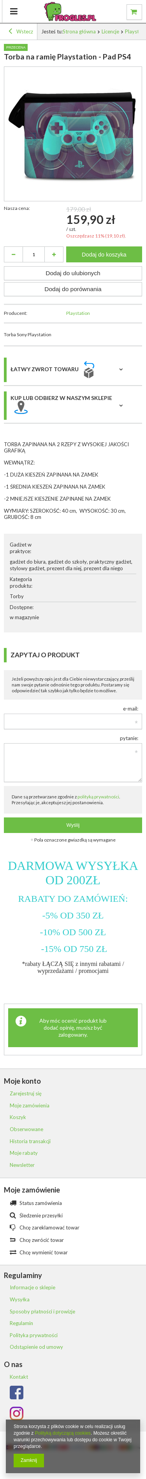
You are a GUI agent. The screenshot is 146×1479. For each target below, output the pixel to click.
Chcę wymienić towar (43, 1252)
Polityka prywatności (34, 1335)
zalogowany (72, 1034)
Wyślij (73, 825)
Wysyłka (20, 1300)
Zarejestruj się (26, 1094)
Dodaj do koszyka (104, 254)
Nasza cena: (17, 208)
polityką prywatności (98, 796)
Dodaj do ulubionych (73, 273)
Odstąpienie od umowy (36, 1347)
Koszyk (18, 1117)
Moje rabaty (24, 1153)
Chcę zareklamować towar (49, 1227)
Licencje (110, 31)
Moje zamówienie (32, 1190)
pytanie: (129, 738)
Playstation (78, 313)
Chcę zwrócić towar (41, 1240)
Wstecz (21, 32)
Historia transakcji (30, 1141)
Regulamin (21, 1323)
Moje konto (22, 1081)
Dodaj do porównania (72, 289)
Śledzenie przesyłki (41, 1215)
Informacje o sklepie (32, 1287)
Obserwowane (26, 1129)
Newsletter (22, 1165)
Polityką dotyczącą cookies (63, 1433)
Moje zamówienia (29, 1106)
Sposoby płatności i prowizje (42, 1312)
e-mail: (130, 708)
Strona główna (79, 31)
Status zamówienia (40, 1203)
